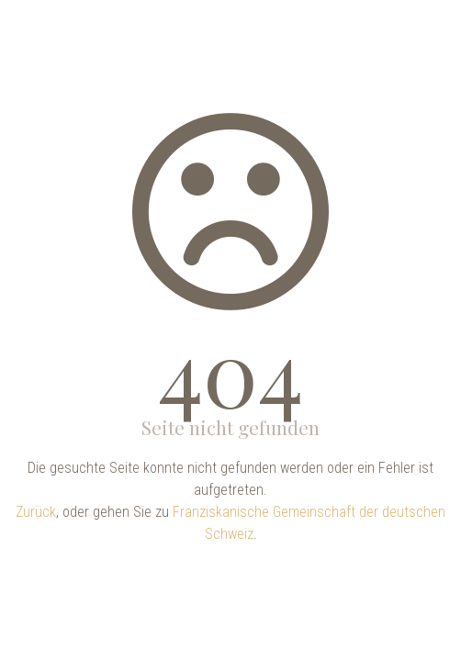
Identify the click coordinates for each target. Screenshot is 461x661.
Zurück (36, 512)
